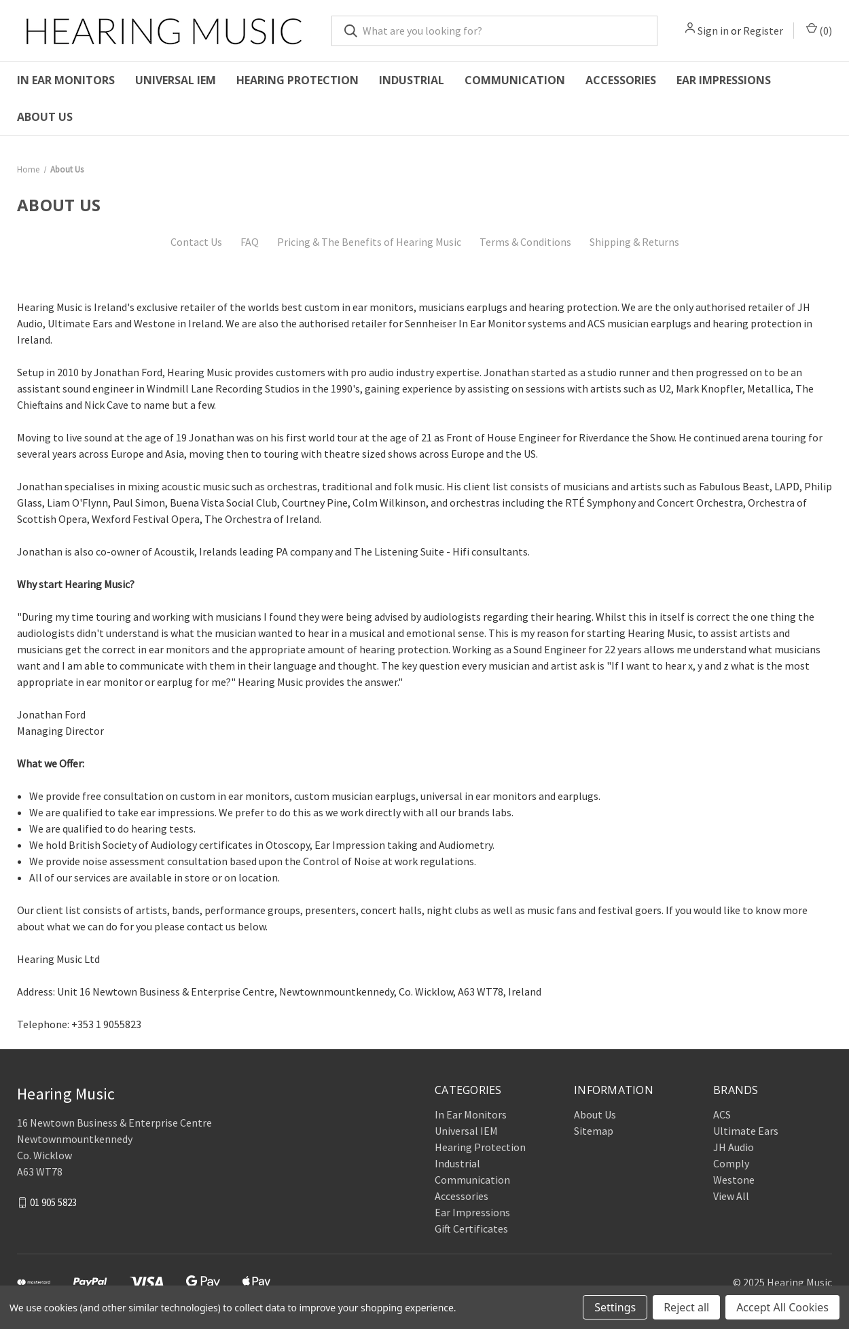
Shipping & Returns (634, 242)
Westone (734, 1179)
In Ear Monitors (66, 80)
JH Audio (733, 1147)
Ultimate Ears (745, 1130)
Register (763, 30)
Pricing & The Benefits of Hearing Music (369, 242)
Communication (515, 80)
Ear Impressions (723, 80)
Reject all (686, 1307)
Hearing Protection (297, 80)
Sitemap (593, 1130)
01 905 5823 (53, 1201)
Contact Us (196, 242)
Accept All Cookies (782, 1307)
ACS (722, 1114)
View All (731, 1196)
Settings (615, 1307)
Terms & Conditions (525, 242)
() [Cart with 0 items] (819, 29)
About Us (45, 116)
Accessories (620, 80)
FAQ (249, 242)
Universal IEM (175, 80)
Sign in (713, 30)
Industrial (411, 80)
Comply (731, 1163)
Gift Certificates (471, 1228)
